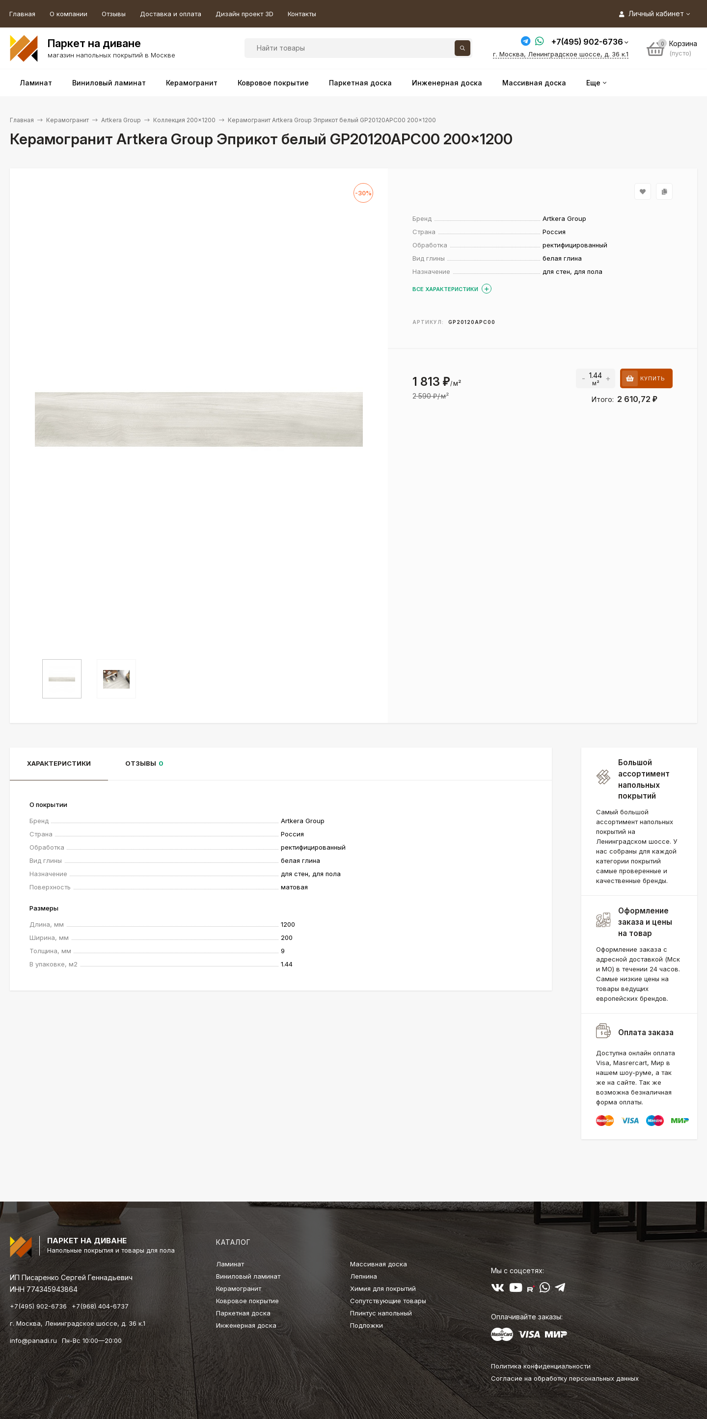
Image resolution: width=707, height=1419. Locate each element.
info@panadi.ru (33, 1340)
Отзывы (114, 14)
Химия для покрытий (383, 1288)
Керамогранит (67, 120)
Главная (22, 14)
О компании (68, 14)
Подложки (366, 1325)
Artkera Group (121, 120)
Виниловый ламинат (248, 1276)
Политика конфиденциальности (541, 1366)
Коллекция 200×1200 (184, 120)
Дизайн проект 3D (244, 14)
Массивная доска (378, 1264)
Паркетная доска (243, 1313)
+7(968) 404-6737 (100, 1306)
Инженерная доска (246, 1325)
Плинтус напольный (381, 1313)
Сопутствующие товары (388, 1301)
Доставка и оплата (170, 14)
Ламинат (230, 1264)
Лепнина (363, 1276)
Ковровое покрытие (247, 1301)
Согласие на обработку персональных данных (565, 1378)
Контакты (302, 14)
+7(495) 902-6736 (587, 42)
